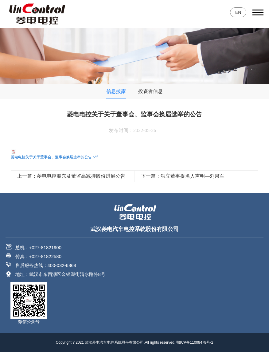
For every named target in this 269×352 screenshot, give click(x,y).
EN (238, 12)
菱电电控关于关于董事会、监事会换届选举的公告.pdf (54, 157)
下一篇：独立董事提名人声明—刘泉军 (182, 176)
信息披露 (116, 91)
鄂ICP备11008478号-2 (194, 342)
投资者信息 (150, 91)
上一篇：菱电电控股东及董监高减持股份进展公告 (71, 176)
